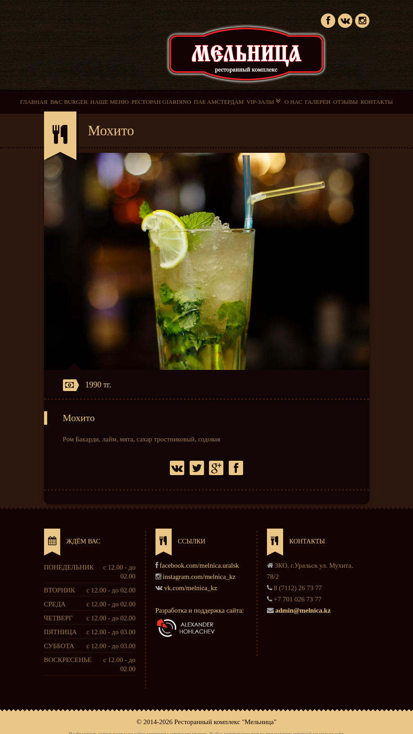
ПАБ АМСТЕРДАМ (219, 101)
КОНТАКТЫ (376, 101)
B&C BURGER (69, 101)
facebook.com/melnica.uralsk (199, 565)
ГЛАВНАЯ (34, 101)
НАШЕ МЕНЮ (109, 101)
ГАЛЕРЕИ (317, 101)
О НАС (293, 101)
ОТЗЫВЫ (345, 101)
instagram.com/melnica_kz (199, 576)
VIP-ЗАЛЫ (264, 101)
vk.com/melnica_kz (190, 588)
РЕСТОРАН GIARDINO (161, 101)
